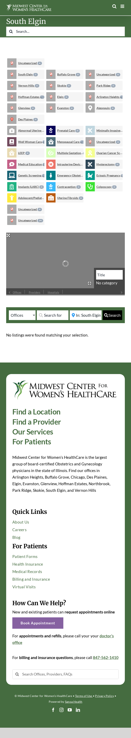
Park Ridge (106, 85)
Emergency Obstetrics (70, 175)
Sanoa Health (73, 701)
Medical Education (31, 164)
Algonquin (105, 108)
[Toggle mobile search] (114, 6)
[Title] (109, 275)
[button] (37, 623)
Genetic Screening (31, 175)
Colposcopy (106, 187)
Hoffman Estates (31, 97)
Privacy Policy (104, 696)
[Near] (85, 315)
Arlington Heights (109, 97)
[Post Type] (22, 315)
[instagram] (61, 710)
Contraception (69, 187)
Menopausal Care (70, 142)
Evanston (65, 108)
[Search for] (52, 315)
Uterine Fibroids (70, 198)
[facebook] (53, 710)
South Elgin (28, 74)
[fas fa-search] (112, 315)
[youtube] (70, 710)
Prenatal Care (68, 130)
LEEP (24, 153)
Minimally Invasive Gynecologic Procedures (109, 130)
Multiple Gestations (70, 153)
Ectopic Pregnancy (109, 175)
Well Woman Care (31, 142)
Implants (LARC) (31, 187)
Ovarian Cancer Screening (109, 153)
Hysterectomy (108, 164)
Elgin (63, 97)
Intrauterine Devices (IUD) (70, 164)
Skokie (64, 85)
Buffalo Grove (68, 74)
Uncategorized (30, 63)
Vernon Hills (28, 85)
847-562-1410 (105, 657)
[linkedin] (78, 710)
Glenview (26, 108)
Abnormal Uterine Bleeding (31, 130)
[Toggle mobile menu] (123, 6)
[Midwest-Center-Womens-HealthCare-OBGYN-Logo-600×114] (64, 382)
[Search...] (65, 31)
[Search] (11, 31)
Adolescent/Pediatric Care (31, 198)
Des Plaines (28, 119)
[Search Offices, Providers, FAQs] (65, 674)
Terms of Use (84, 696)
